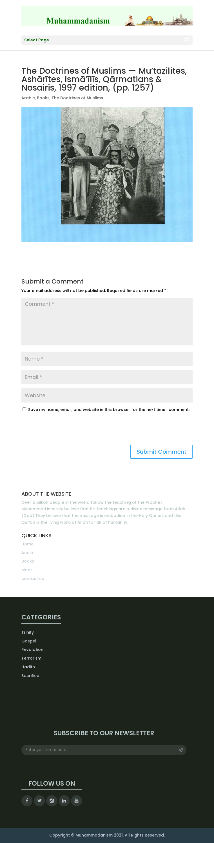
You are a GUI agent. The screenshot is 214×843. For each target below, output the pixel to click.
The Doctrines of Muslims (77, 98)
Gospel (28, 641)
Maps (27, 570)
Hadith (28, 667)
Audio (27, 553)
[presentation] (64, 431)
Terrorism (31, 658)
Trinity (27, 632)
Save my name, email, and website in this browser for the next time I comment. (109, 409)
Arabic (28, 98)
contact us (32, 578)
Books (43, 98)
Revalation (32, 649)
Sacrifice (30, 675)
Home (27, 544)
